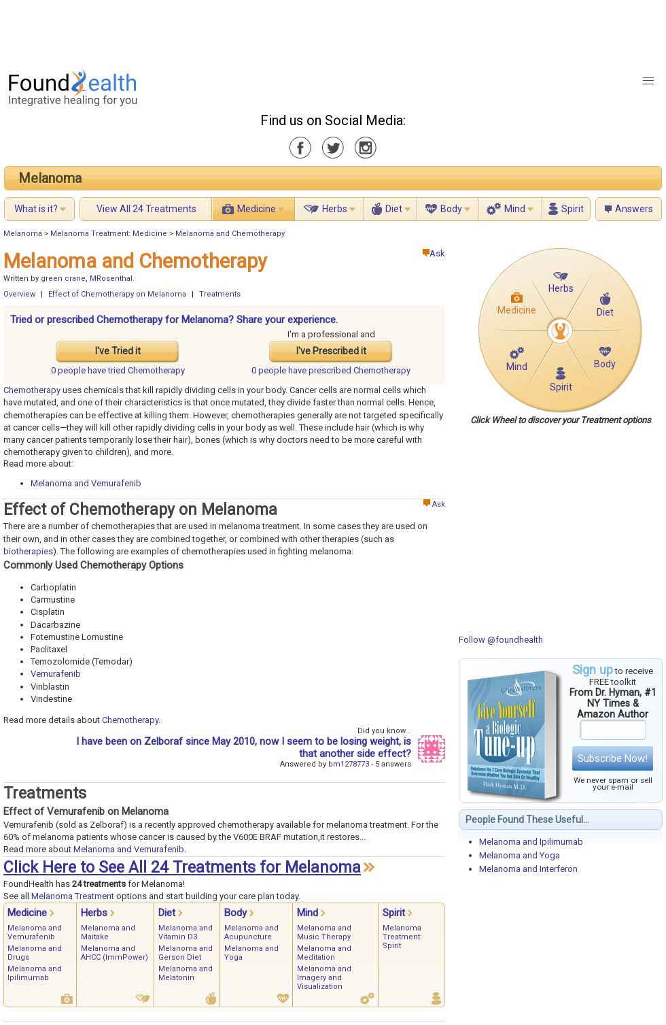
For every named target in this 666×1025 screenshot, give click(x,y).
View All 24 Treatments (146, 208)
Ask (434, 253)
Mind (514, 208)
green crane (63, 278)
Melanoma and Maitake (108, 932)
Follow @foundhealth (501, 640)
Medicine (256, 208)
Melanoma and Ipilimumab (531, 842)
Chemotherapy (33, 390)
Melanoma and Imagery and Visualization (324, 977)
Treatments (220, 294)
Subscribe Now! (613, 758)
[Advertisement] (332, 30)
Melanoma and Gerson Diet (185, 953)
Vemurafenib (56, 674)
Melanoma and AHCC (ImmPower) (114, 953)
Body (451, 208)
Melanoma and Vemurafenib (86, 483)
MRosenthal (111, 278)
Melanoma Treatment (72, 896)
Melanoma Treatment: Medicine (108, 233)
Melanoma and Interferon (528, 869)
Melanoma (50, 178)
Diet (393, 208)
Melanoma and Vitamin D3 (185, 932)
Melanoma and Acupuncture (251, 932)
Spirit (572, 208)
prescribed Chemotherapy (330, 370)
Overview (19, 294)
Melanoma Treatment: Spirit (402, 937)
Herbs (334, 208)
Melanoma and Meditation (324, 953)
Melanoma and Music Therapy (324, 932)
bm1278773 (348, 764)
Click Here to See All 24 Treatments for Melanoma (182, 867)
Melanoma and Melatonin (185, 973)
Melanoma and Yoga (519, 855)
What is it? (36, 208)
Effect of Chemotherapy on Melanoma (117, 294)
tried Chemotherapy (118, 370)
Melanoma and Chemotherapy (230, 233)
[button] (648, 81)
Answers (634, 208)
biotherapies (28, 551)
